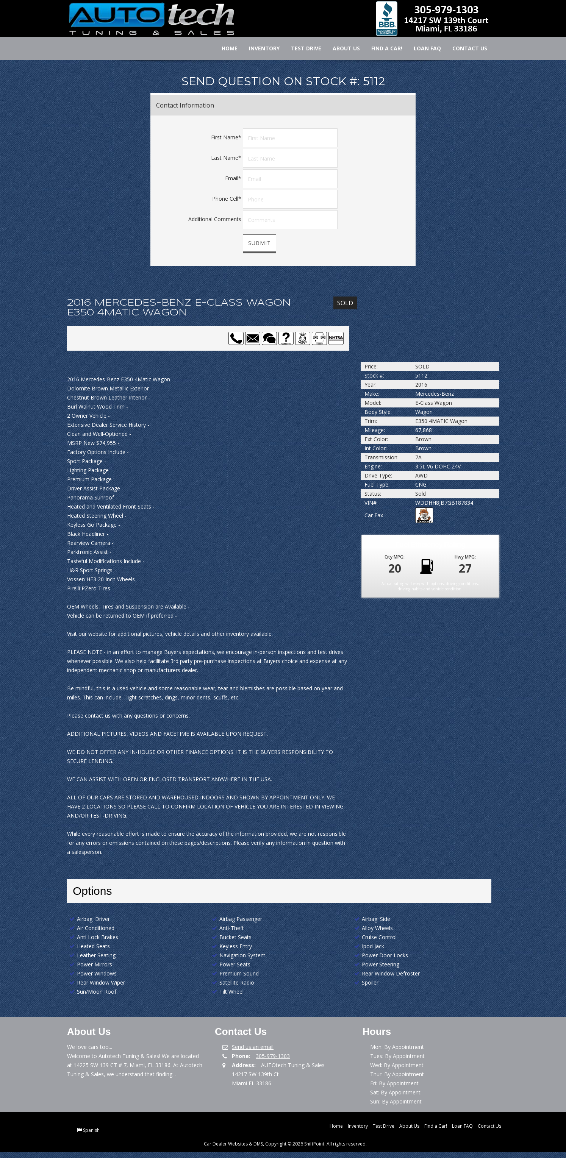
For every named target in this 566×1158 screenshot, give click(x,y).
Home (224, 48)
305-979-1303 (273, 1056)
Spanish (91, 1130)
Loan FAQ (422, 48)
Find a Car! (381, 48)
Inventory (259, 48)
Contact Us (464, 48)
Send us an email (253, 1046)
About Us (341, 48)
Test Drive (301, 48)
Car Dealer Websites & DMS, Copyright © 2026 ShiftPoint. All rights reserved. (285, 1144)
